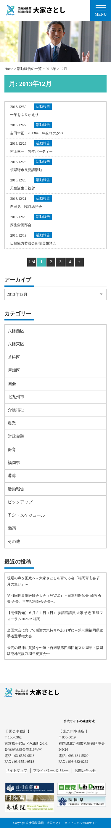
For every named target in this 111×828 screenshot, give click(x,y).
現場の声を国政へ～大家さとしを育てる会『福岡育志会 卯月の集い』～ (53, 581)
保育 (12, 449)
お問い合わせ (85, 770)
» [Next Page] (79, 262)
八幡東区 (16, 344)
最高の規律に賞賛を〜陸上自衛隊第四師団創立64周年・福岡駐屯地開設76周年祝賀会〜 (55, 651)
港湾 (12, 475)
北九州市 (16, 397)
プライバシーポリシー (51, 770)
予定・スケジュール (26, 515)
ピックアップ (20, 502)
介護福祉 (16, 410)
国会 (12, 384)
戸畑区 (14, 370)
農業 (12, 423)
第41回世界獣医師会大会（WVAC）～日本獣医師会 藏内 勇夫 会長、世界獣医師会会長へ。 (54, 599)
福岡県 (14, 462)
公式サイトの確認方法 (79, 721)
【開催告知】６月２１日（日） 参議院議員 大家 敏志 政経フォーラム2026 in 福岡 (55, 616)
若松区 (14, 357)
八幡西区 (16, 331)
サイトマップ (16, 770)
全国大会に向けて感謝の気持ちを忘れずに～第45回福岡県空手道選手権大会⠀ (55, 633)
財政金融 (16, 436)
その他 (14, 541)
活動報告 (16, 489)
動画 (12, 528)
